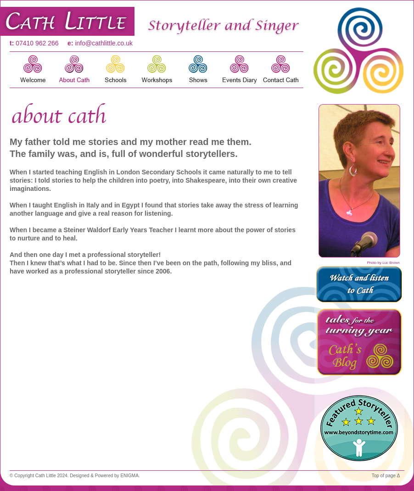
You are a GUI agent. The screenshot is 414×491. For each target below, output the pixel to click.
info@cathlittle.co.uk (104, 43)
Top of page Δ (386, 475)
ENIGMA (129, 475)
